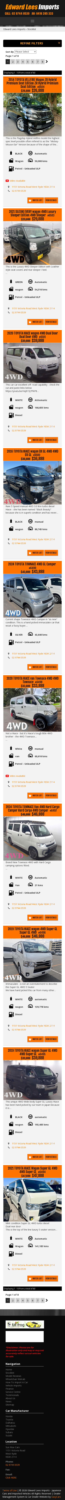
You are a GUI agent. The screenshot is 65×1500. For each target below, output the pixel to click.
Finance (10, 1388)
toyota (9, 1419)
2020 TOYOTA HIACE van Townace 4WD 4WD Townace (33, 680)
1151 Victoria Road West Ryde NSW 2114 (33, 186)
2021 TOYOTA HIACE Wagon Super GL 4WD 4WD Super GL (32, 1170)
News (9, 1401)
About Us (10, 1398)
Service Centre (13, 1391)
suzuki (9, 1435)
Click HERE (11, 1477)
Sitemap (10, 1404)
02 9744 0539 (19, 190)
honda (9, 1416)
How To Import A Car (17, 1382)
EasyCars (56, 1496)
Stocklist (31, 29)
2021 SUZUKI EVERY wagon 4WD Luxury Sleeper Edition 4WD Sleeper (32, 213)
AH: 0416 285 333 (42, 13)
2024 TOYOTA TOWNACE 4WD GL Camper (32, 566)
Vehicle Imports (14, 1385)
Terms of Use (9, 1490)
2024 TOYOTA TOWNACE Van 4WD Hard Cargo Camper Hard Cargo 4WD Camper (32, 808)
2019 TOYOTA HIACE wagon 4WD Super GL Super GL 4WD (32, 930)
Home (9, 1369)
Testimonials (12, 1395)
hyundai (10, 1429)
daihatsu (10, 1422)
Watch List (37, 200)
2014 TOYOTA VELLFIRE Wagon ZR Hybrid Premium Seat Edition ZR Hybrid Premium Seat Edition (32, 83)
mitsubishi (11, 1425)
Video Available (17, 180)
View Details (51, 200)
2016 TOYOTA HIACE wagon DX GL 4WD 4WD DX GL (32, 453)
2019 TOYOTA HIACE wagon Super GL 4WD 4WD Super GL (32, 1052)
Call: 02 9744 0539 (17, 13)
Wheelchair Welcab (15, 1379)
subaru (9, 1432)
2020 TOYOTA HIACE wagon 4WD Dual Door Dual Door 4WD (32, 335)
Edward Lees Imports (14, 29)
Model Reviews (13, 1375)
